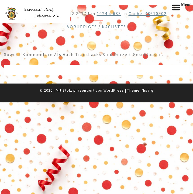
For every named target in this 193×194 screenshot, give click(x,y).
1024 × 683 (109, 13)
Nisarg (148, 90)
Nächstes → (117, 26)
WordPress (114, 90)
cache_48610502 (148, 13)
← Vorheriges (79, 26)
